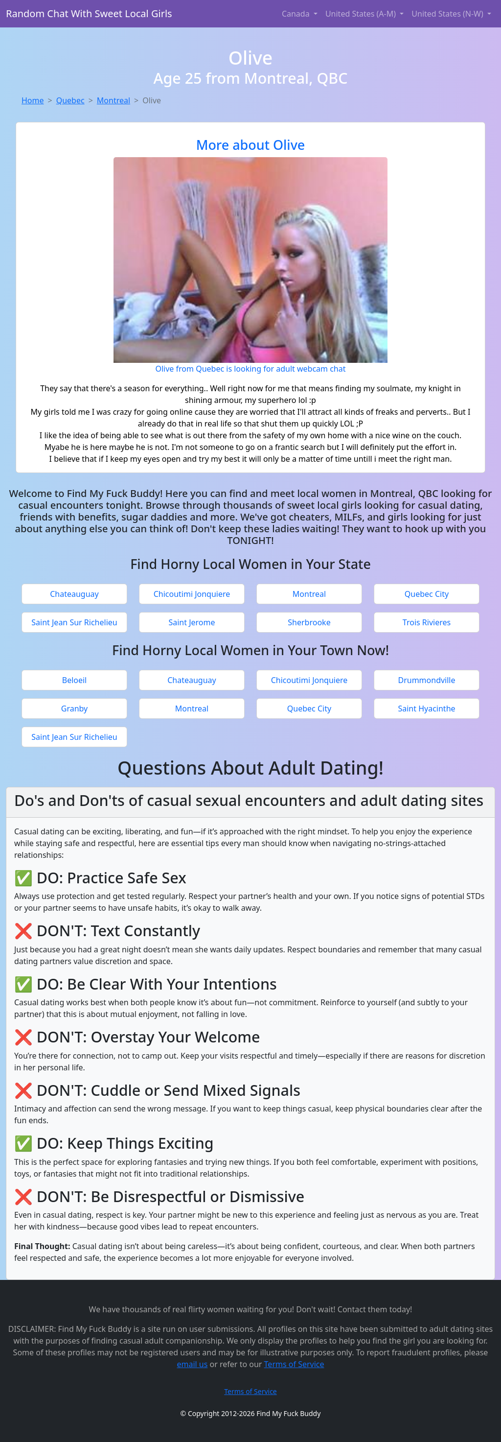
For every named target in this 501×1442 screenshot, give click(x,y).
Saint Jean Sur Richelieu (74, 622)
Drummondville (426, 680)
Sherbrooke (309, 622)
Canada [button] (297, 13)
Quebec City (427, 594)
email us (192, 1364)
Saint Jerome (191, 622)
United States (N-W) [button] (448, 13)
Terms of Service (294, 1364)
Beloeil (74, 680)
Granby (74, 708)
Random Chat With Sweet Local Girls (89, 13)
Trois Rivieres (427, 622)
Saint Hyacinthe (426, 708)
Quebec (70, 100)
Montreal (113, 100)
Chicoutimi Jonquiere (192, 594)
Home (33, 100)
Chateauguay (74, 594)
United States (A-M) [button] (361, 13)
